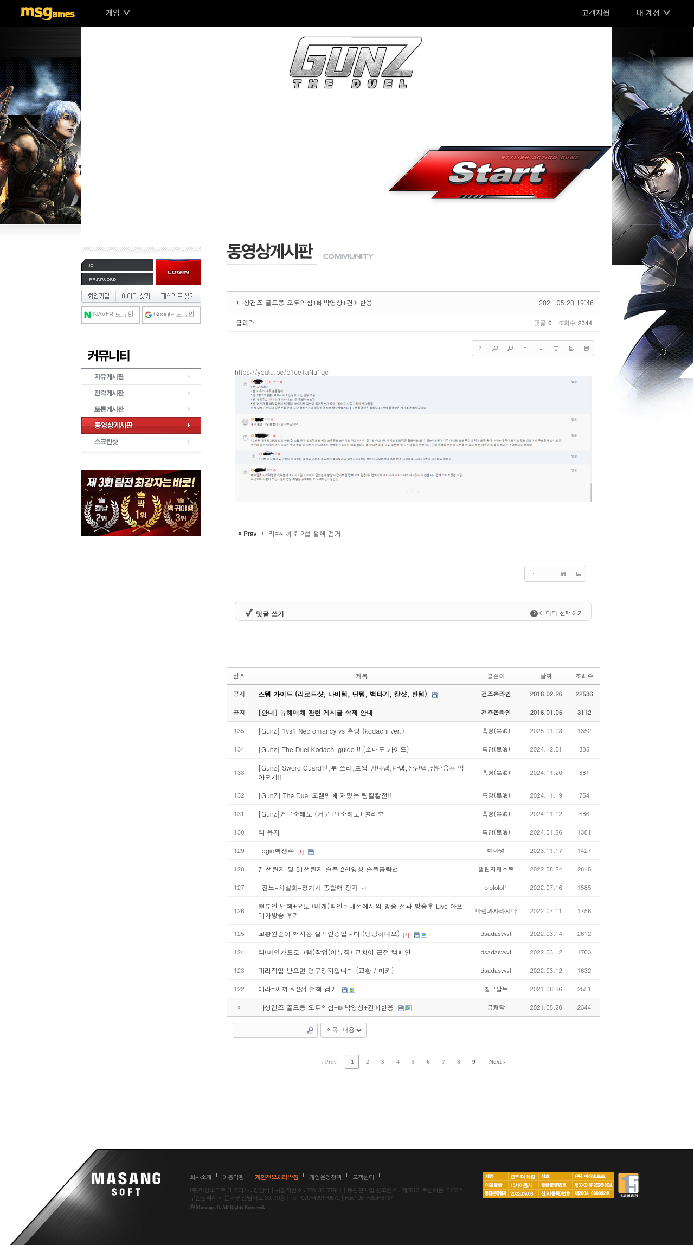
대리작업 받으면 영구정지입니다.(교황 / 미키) (326, 970)
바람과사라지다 (496, 911)
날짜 (546, 676)
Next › (497, 1062)
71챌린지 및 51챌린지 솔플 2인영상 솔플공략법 (328, 869)
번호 (239, 676)
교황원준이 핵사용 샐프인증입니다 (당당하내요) (329, 933)
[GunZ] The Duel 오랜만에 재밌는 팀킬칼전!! (325, 795)
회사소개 (200, 1177)
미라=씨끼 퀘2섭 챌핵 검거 (297, 988)
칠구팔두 (496, 989)
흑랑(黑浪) (496, 731)
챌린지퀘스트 (496, 869)
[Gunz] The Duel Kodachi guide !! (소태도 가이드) (333, 749)
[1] (300, 852)
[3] (406, 935)
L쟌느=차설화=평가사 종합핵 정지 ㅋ (312, 887)
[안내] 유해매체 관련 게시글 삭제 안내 (315, 712)
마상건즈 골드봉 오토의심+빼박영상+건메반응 (304, 302)
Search (310, 1030)
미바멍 (496, 850)
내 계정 (648, 12)
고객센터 (363, 1177)
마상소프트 (126, 1183)
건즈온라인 (496, 694)
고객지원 (596, 12)
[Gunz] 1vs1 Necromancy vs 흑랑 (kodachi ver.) (331, 730)
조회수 (584, 676)
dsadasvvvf (495, 933)
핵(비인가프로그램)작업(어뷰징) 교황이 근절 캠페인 (334, 952)
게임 (113, 12)
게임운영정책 (325, 1177)
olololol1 (495, 887)
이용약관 (233, 1177)
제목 (362, 676)
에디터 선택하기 (556, 613)
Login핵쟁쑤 (276, 850)
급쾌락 (245, 322)
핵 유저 (269, 832)
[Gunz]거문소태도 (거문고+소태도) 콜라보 (321, 813)
